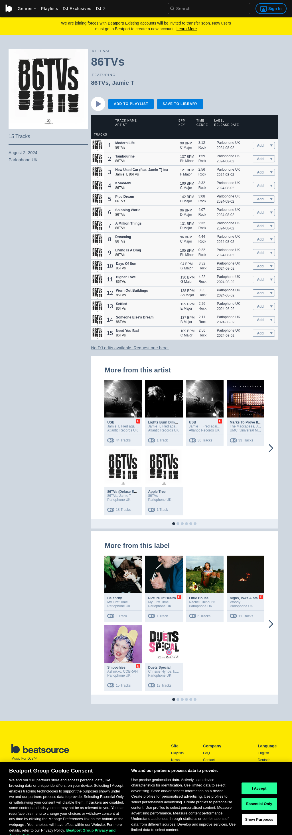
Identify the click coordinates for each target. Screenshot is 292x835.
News (175, 760)
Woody (235, 602)
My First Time (117, 602)
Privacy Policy (213, 780)
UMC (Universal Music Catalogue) (255, 430)
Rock (202, 148)
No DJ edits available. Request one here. (130, 347)
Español (264, 767)
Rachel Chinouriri (202, 602)
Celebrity (114, 598)
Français (264, 774)
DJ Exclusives (77, 8)
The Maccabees (242, 426)
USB (110, 422)
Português (265, 788)
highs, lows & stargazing (250, 598)
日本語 (263, 781)
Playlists (49, 8)
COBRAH (130, 671)
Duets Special (159, 667)
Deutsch (264, 760)
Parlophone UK (228, 143)
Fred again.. (130, 426)
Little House (199, 598)
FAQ (206, 753)
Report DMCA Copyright (221, 787)
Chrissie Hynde (159, 671)
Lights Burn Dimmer (164, 422)
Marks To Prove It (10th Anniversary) (259, 422)
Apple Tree (156, 492)
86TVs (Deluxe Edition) (125, 492)
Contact (209, 760)
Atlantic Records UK (122, 430)
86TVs (100, 82)
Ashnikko (114, 671)
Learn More (187, 29)
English (263, 753)
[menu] (25, 8)
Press (207, 767)
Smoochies (116, 667)
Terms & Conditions (218, 774)
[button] (97, 145)
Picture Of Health (162, 598)
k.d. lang (179, 671)
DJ (100, 8)
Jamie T (123, 82)
